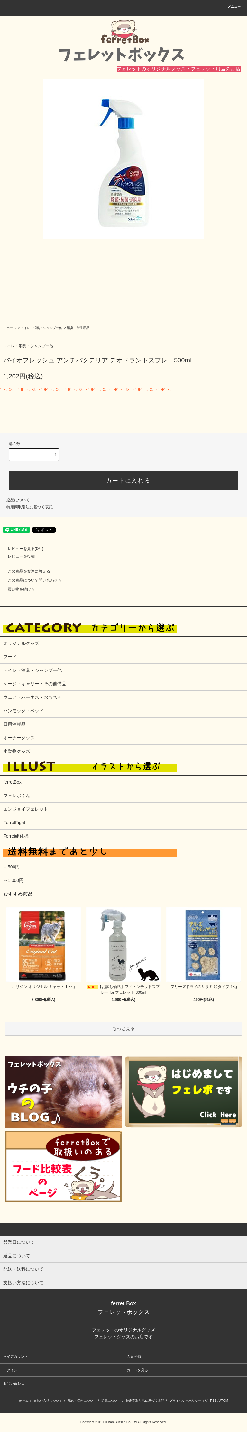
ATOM (223, 1400)
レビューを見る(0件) (21, 549)
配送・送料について (82, 1400)
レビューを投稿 (17, 556)
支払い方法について (47, 1400)
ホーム (11, 328)
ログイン (10, 1370)
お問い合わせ (13, 1383)
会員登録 (134, 1356)
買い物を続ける (17, 589)
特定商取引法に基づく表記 (29, 507)
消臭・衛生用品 (78, 328)
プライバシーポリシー (185, 1400)
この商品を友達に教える (25, 571)
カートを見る (137, 1370)
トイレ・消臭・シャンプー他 (41, 328)
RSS (213, 1400)
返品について (18, 500)
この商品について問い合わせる (31, 580)
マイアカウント (15, 1356)
